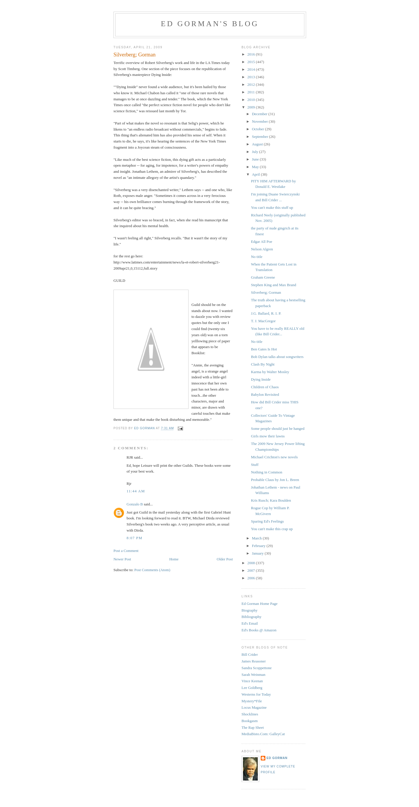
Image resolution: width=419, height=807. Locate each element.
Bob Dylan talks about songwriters (277, 356)
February (259, 546)
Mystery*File (252, 701)
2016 (251, 54)
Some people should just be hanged (277, 428)
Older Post (225, 559)
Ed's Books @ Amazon (259, 630)
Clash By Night (262, 364)
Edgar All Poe (261, 241)
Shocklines (250, 714)
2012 (251, 84)
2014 (251, 69)
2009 (251, 107)
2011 (251, 92)
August (258, 144)
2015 (251, 62)
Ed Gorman (277, 758)
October (258, 129)
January (258, 553)
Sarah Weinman (253, 674)
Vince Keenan (252, 681)
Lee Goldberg (252, 687)
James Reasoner (254, 661)
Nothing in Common (266, 472)
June (256, 159)
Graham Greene (263, 277)
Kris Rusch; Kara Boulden (271, 500)
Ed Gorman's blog (210, 23)
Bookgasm (250, 721)
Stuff (254, 464)
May (256, 167)
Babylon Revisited (265, 394)
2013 (251, 77)
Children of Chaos (264, 387)
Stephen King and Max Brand (273, 285)
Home (174, 559)
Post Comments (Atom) (152, 570)
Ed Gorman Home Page (260, 603)
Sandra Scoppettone (257, 668)
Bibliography (252, 616)
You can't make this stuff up (272, 207)
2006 (251, 578)
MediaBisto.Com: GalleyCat (263, 734)
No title (256, 256)
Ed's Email (250, 623)
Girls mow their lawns (268, 436)
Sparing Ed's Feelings (267, 521)
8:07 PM (134, 538)
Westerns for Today (256, 694)
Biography (250, 610)
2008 (251, 563)
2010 (251, 99)
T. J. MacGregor (263, 321)
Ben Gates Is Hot (264, 349)
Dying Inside (261, 379)
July (255, 151)
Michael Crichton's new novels (274, 457)
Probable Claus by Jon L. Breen (275, 480)
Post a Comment (126, 550)
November (260, 121)
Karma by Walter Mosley (270, 372)
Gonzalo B (135, 504)
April (256, 174)
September (260, 136)
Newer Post (122, 559)
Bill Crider (250, 654)
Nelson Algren (262, 249)
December (260, 114)
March (257, 538)
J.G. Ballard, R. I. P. (266, 313)
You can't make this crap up (272, 529)
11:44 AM (136, 491)
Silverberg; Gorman (266, 292)
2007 (251, 570)
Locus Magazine (254, 707)
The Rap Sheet (253, 727)
